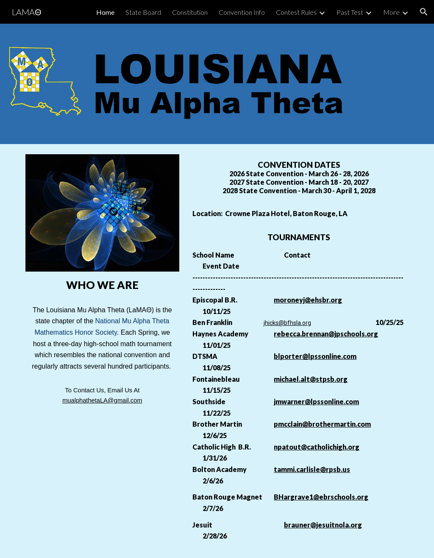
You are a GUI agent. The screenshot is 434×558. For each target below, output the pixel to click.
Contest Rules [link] (296, 12)
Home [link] (105, 12)
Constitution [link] (190, 12)
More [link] (391, 12)
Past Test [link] (350, 12)
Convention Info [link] (242, 12)
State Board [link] (143, 12)
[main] (102, 285)
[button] (424, 12)
